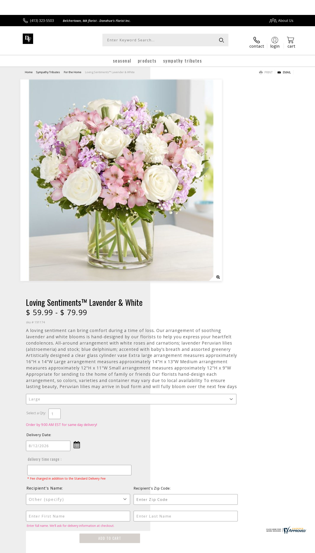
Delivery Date (170, 249)
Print (266, 68)
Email (284, 68)
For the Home (72, 68)
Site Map (282, 548)
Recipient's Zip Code (243, 307)
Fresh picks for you (119, 410)
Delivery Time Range (174, 274)
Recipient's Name (176, 307)
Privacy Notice (225, 548)
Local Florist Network (255, 548)
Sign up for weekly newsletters (211, 408)
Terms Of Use (199, 548)
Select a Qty (167, 228)
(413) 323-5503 (42, 20)
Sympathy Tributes (48, 68)
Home (29, 68)
